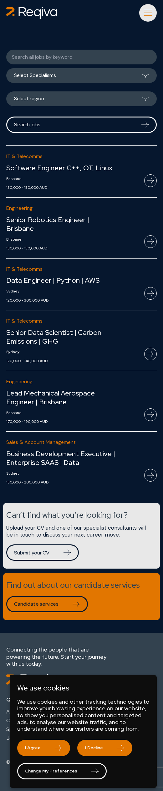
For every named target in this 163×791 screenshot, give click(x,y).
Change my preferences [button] (51, 771)
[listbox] (81, 78)
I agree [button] (33, 747)
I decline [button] (94, 747)
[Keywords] (81, 57)
